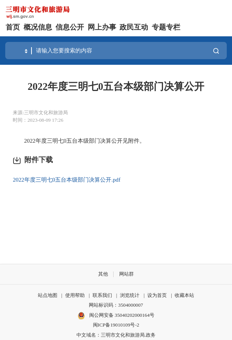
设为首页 (157, 295)
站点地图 (47, 295)
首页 (13, 27)
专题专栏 (166, 27)
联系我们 (102, 295)
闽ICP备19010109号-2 (116, 325)
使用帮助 (75, 295)
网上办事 (102, 27)
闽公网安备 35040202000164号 (116, 315)
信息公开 (69, 27)
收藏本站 (184, 295)
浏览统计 (129, 295)
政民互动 (134, 27)
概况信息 (38, 27)
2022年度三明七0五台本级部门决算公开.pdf (66, 179)
